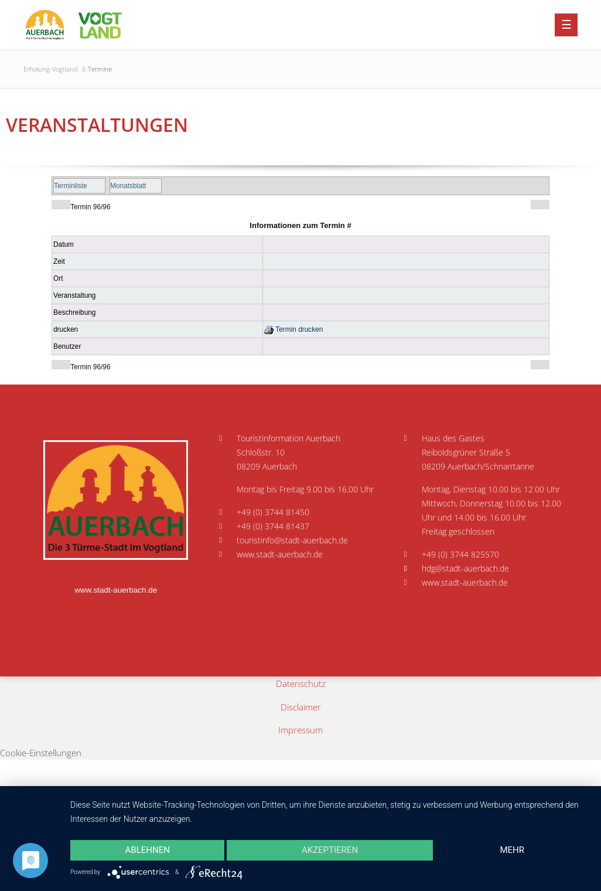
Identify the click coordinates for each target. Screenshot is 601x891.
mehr (512, 850)
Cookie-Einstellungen (40, 753)
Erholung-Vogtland (50, 68)
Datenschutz (301, 683)
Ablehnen (147, 850)
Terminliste (70, 186)
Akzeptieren (330, 850)
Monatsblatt (128, 186)
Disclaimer (301, 707)
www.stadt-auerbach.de (115, 590)
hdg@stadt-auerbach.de (465, 568)
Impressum (300, 730)
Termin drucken (293, 329)
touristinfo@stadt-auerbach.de (292, 540)
